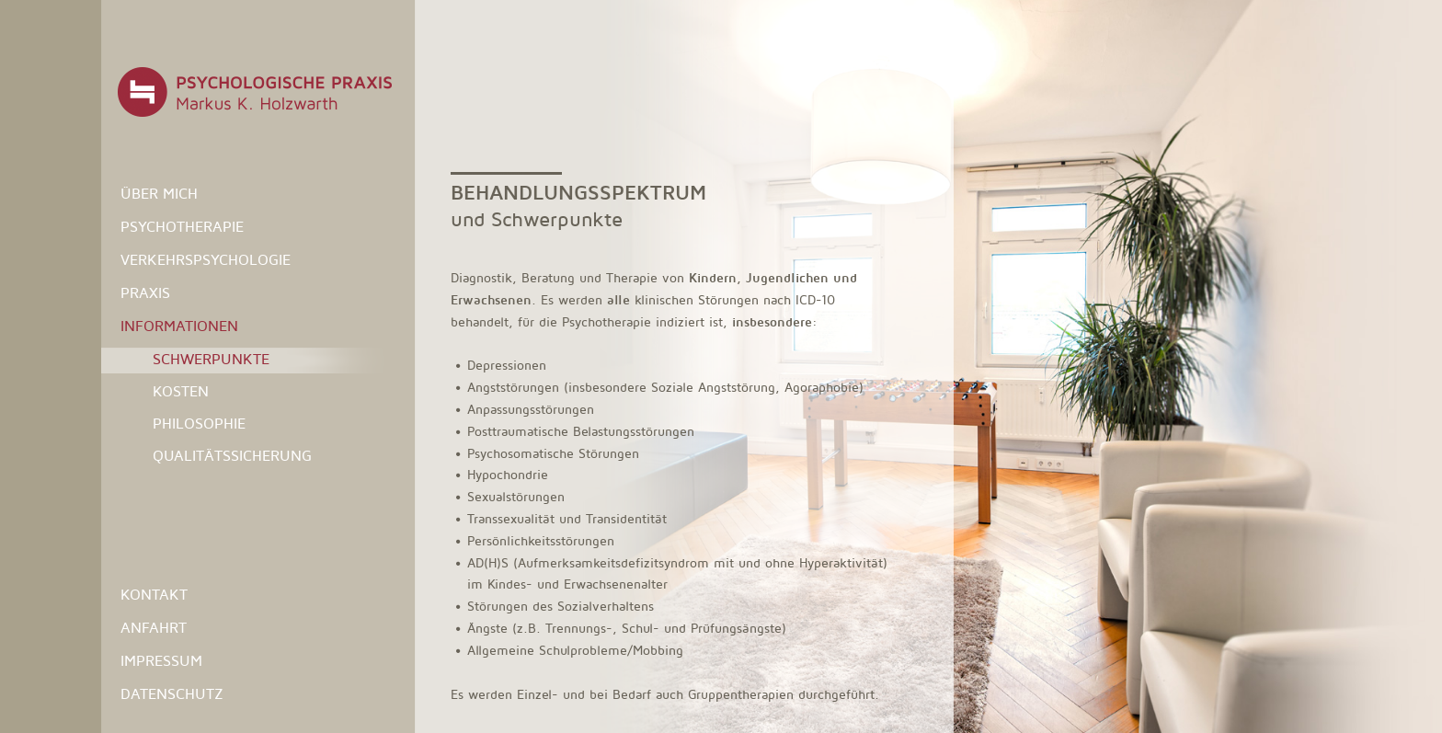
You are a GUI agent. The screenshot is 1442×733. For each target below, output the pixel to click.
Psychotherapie (182, 226)
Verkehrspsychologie (205, 260)
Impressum (161, 661)
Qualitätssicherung (232, 455)
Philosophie (199, 423)
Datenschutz (171, 694)
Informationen (179, 326)
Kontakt (154, 594)
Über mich (159, 193)
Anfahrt (153, 627)
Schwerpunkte (211, 359)
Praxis (145, 293)
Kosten (181, 391)
